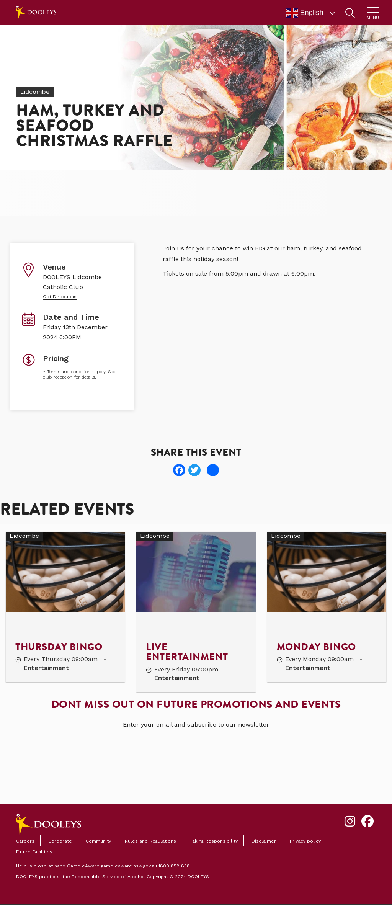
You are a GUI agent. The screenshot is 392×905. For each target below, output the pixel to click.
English (304, 13)
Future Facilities (34, 851)
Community (98, 841)
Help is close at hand (41, 866)
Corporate (60, 841)
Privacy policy (305, 841)
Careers (25, 841)
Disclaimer (264, 841)
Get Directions (60, 296)
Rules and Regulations (150, 841)
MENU (373, 17)
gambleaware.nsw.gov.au (129, 866)
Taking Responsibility (214, 841)
